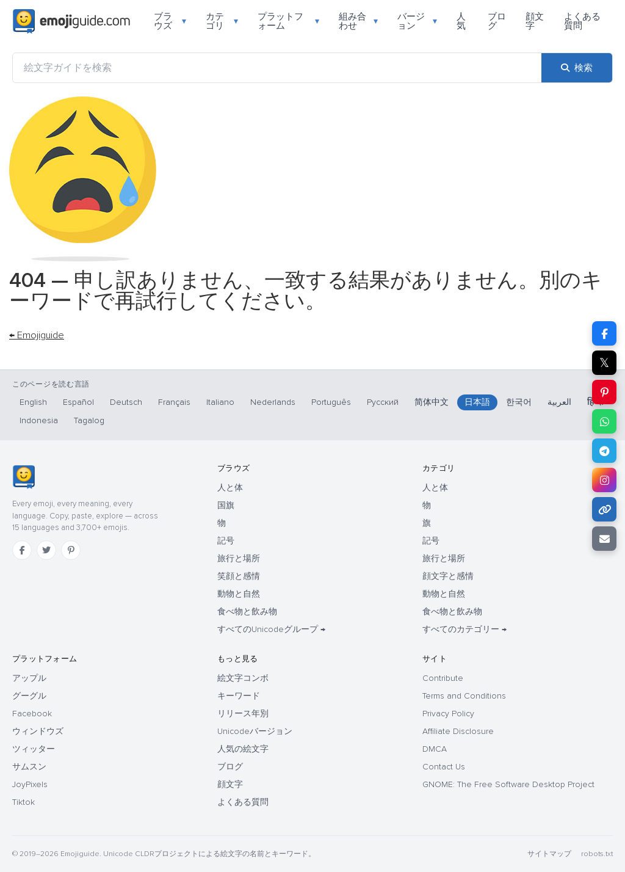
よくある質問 (582, 21)
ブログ (497, 21)
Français (174, 402)
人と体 (230, 487)
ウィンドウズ (37, 731)
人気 (461, 21)
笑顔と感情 (238, 576)
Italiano (220, 402)
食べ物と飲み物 (247, 611)
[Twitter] (46, 550)
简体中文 (431, 402)
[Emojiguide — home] (71, 21)
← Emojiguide (36, 335)
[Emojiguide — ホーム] (23, 477)
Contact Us (443, 766)
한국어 (519, 402)
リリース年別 (243, 713)
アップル (29, 678)
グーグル (29, 696)
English (33, 402)
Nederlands (272, 402)
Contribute (442, 678)
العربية (559, 402)
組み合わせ (358, 21)
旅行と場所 (238, 558)
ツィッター (33, 749)
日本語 (477, 402)
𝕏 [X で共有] (604, 362)
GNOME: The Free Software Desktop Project (508, 784)
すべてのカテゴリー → (464, 629)
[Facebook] (22, 550)
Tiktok (23, 802)
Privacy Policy (448, 713)
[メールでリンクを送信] (604, 538)
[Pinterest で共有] (604, 392)
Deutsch (126, 402)
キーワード (238, 696)
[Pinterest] (71, 550)
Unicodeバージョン (254, 731)
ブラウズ (170, 21)
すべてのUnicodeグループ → (271, 629)
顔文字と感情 (448, 576)
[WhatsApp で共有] (604, 421)
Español (78, 402)
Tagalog (89, 420)
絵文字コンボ (243, 678)
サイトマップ (549, 854)
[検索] (576, 67)
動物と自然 (238, 594)
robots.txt (597, 854)
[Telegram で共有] (604, 450)
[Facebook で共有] (604, 333)
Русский (383, 402)
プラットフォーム (288, 21)
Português (331, 402)
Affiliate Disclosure (458, 731)
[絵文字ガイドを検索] (277, 67)
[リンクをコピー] (604, 509)
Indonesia (39, 420)
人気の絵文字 (243, 749)
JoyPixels (30, 784)
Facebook (32, 713)
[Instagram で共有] (604, 480)
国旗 (225, 505)
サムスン (29, 766)
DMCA (434, 749)
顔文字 (535, 21)
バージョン (417, 21)
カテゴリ (222, 21)
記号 (225, 541)
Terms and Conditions (464, 696)
